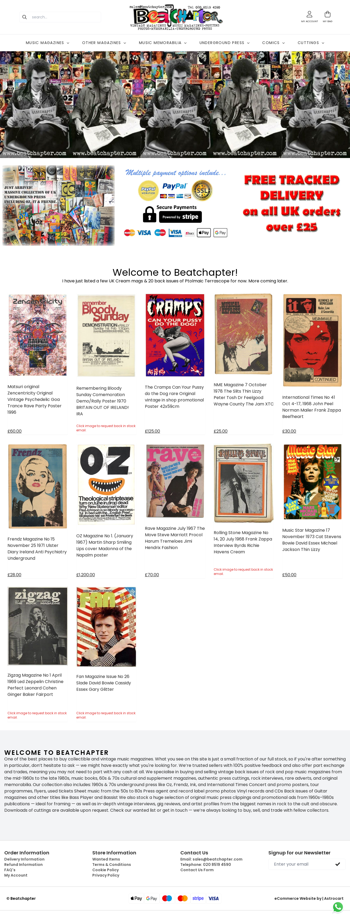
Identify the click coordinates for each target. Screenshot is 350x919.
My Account (15, 875)
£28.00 (14, 575)
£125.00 (152, 431)
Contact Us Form (197, 870)
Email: (211, 859)
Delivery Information (24, 859)
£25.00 (221, 431)
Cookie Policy (105, 870)
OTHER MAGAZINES (104, 42)
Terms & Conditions (111, 864)
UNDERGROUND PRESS (225, 42)
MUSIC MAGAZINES (47, 42)
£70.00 (152, 575)
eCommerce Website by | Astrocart (309, 898)
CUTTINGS (311, 42)
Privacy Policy (105, 875)
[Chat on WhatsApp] (338, 907)
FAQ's (9, 870)
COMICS (273, 42)
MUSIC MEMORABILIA (163, 42)
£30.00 (289, 431)
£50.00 (289, 575)
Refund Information (23, 864)
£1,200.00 (85, 575)
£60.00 (14, 431)
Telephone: (205, 864)
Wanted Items (106, 859)
